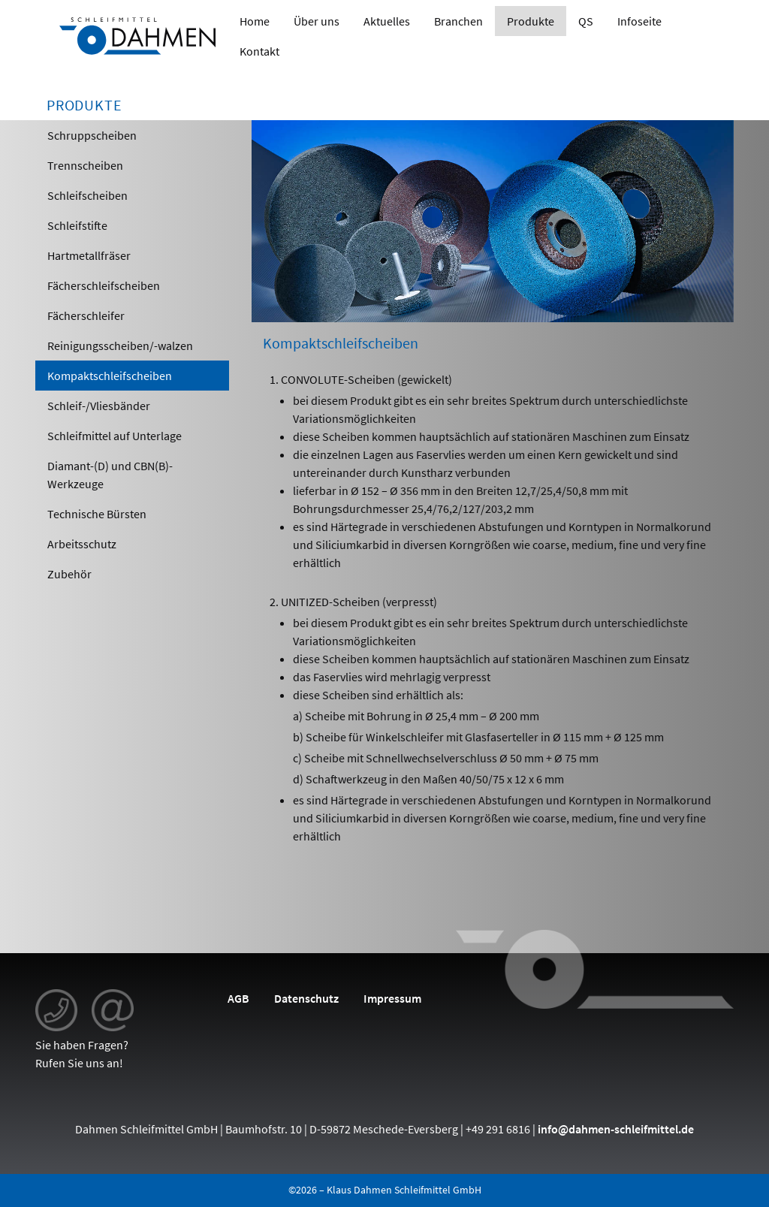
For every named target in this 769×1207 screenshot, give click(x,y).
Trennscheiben (85, 165)
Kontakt (259, 51)
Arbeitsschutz (81, 543)
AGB (238, 998)
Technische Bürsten (96, 513)
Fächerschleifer (86, 315)
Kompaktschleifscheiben (109, 375)
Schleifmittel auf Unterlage (114, 435)
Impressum (392, 998)
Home (255, 21)
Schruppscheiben (92, 135)
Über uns (316, 21)
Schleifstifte (77, 225)
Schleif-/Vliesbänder (98, 405)
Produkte (530, 21)
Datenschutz (306, 998)
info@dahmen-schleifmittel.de (616, 1128)
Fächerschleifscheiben (103, 285)
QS (585, 21)
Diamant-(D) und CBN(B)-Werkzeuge (110, 474)
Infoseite (639, 21)
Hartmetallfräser (89, 255)
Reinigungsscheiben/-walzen (120, 345)
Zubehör (69, 573)
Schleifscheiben (87, 195)
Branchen (458, 21)
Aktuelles (386, 21)
